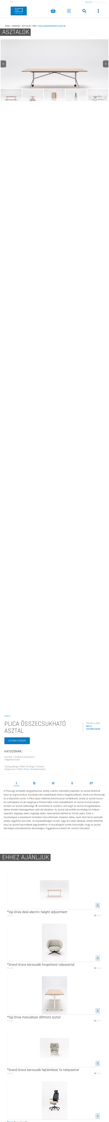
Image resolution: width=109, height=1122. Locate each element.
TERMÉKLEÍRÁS (16, 783)
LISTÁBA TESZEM (17, 740)
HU (11, 2)
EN (16, 2)
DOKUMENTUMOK (34, 783)
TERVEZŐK (53, 783)
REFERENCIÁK (91, 783)
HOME (7, 26)
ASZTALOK (26, 26)
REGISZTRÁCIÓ (100, 2)
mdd (10, 923)
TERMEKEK (16, 26)
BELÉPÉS (88, 2)
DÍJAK (72, 783)
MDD (34, 26)
